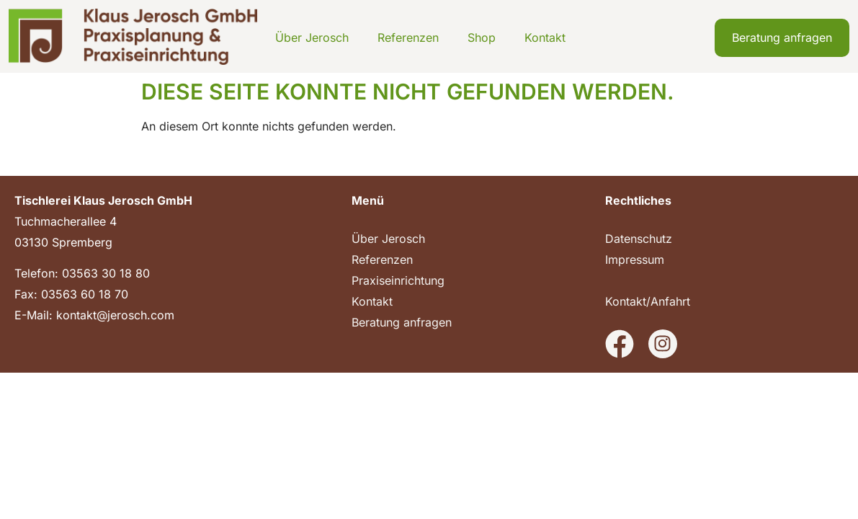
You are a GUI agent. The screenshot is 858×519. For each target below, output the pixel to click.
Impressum (634, 259)
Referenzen (408, 37)
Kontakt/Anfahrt (647, 301)
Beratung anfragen (402, 322)
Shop (482, 37)
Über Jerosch (312, 37)
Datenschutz (638, 238)
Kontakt (545, 37)
